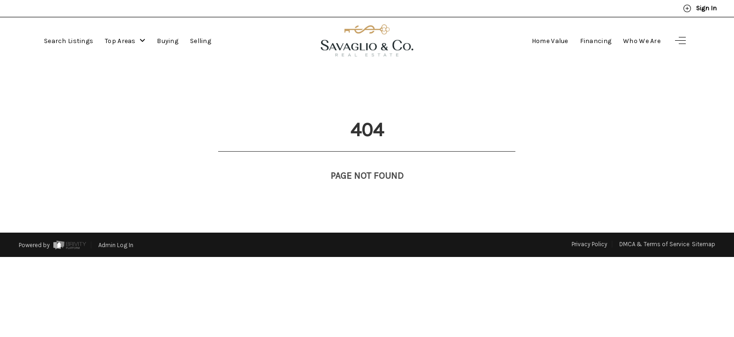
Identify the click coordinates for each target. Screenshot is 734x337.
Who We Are (642, 41)
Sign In (700, 8)
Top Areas (125, 41)
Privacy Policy (589, 226)
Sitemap (703, 226)
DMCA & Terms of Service (654, 226)
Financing (596, 41)
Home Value (550, 41)
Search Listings (68, 41)
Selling (200, 41)
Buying (167, 41)
